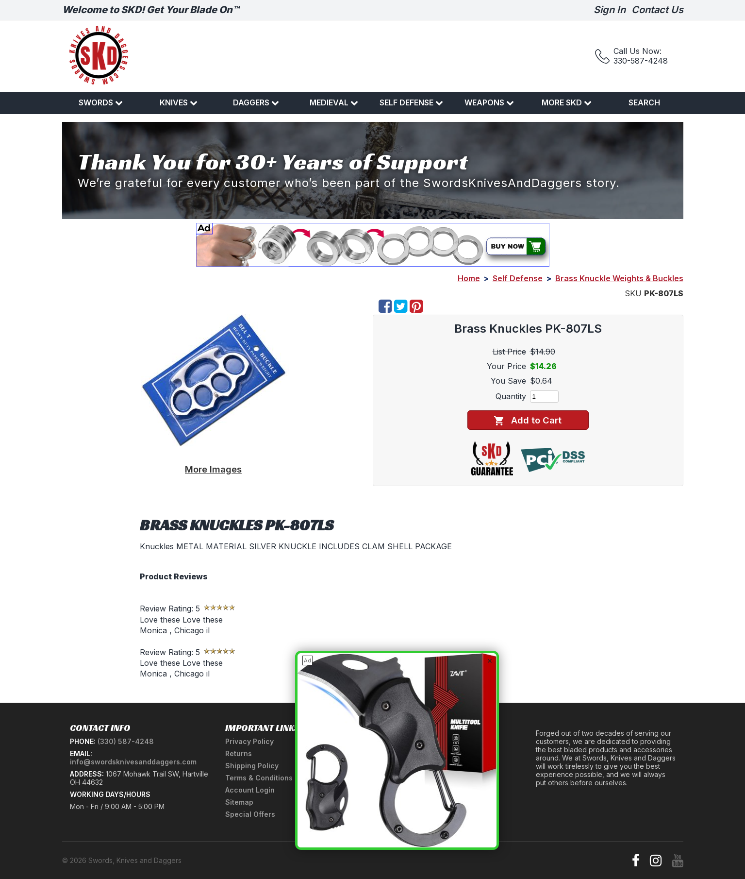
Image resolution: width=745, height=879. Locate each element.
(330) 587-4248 (126, 741)
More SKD (567, 102)
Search (644, 102)
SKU (633, 293)
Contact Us (657, 10)
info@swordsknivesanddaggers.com (133, 762)
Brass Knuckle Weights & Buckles (619, 278)
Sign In (610, 10)
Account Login (250, 790)
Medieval (334, 102)
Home (469, 278)
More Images (213, 469)
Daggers (256, 102)
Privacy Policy (249, 741)
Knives (179, 102)
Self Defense (411, 102)
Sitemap (239, 802)
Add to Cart (528, 420)
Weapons (489, 102)
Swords (101, 102)
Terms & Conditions (259, 778)
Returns (238, 753)
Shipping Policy (252, 765)
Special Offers (250, 814)
